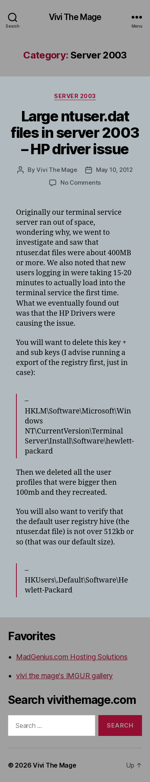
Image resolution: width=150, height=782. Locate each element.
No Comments (80, 182)
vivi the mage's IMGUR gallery (64, 675)
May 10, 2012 (114, 169)
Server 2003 (75, 96)
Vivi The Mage (75, 17)
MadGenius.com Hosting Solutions (72, 657)
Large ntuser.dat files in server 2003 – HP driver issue (75, 132)
